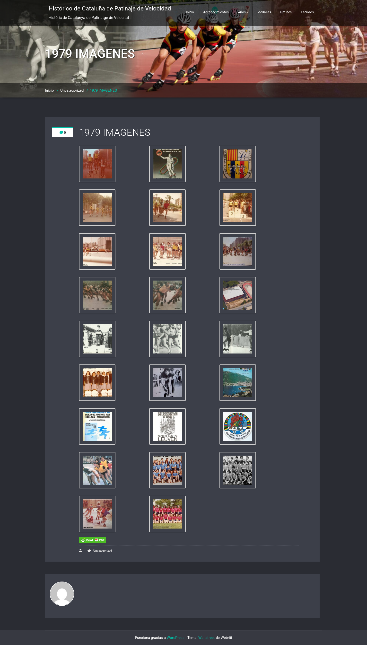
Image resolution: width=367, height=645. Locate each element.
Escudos (307, 12)
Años (243, 12)
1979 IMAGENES (103, 90)
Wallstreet (206, 638)
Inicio (190, 12)
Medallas (264, 12)
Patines (286, 12)
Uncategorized (72, 90)
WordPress (175, 638)
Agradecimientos (216, 12)
